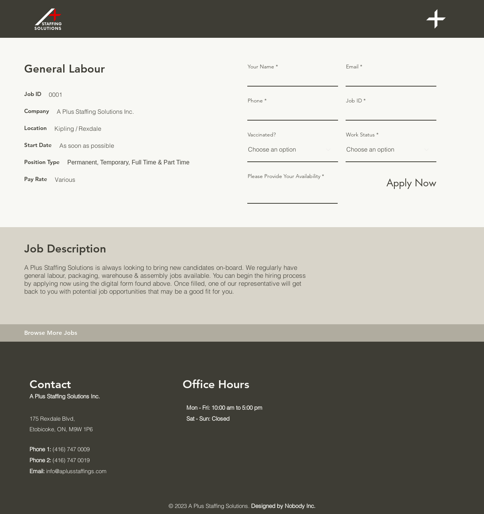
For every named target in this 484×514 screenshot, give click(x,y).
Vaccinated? (262, 134)
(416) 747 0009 (59, 449)
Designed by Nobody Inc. (283, 505)
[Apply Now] (409, 182)
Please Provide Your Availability (284, 176)
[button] (436, 19)
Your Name (261, 66)
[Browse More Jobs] (61, 333)
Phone (255, 100)
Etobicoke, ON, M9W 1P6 (61, 429)
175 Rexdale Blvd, (52, 418)
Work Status (360, 134)
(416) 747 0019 (59, 460)
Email (352, 66)
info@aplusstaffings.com (68, 471)
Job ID (354, 100)
